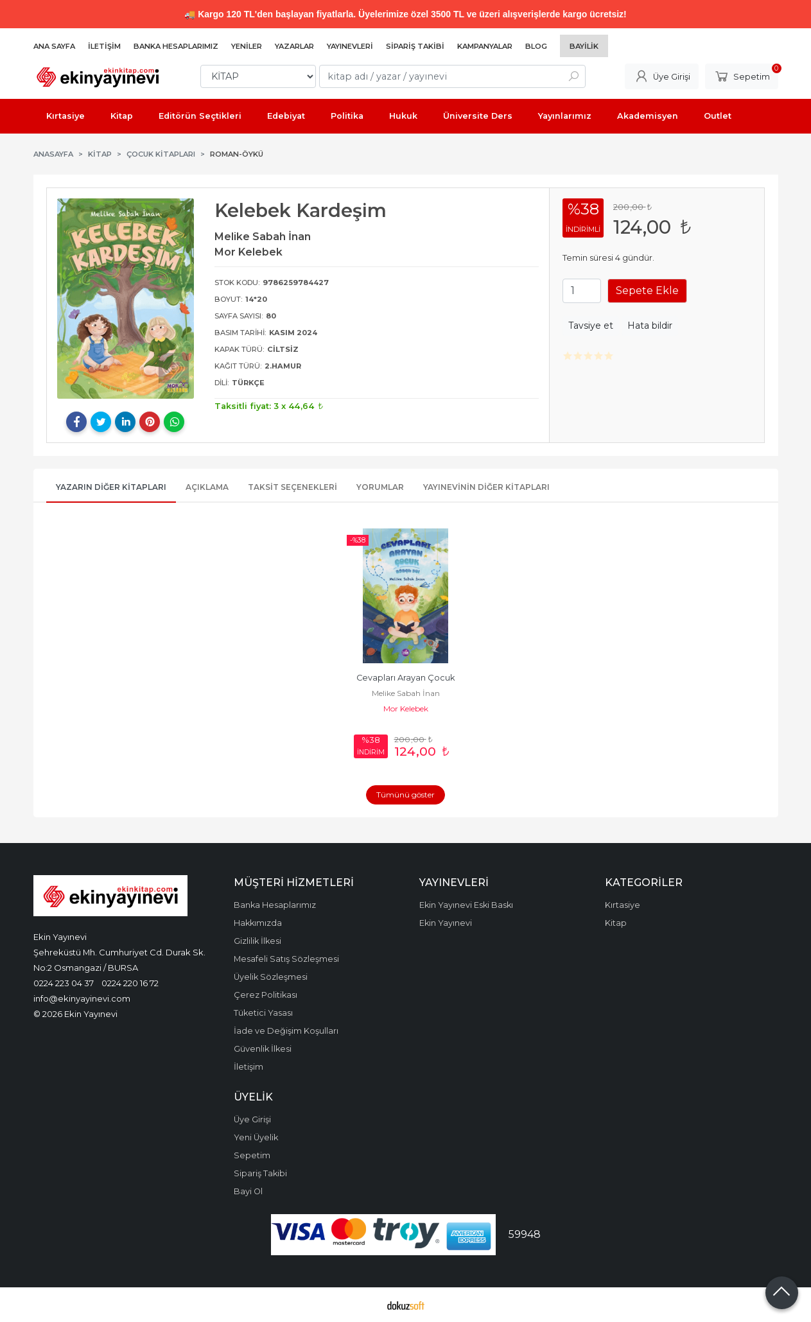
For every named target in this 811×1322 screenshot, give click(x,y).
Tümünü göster (405, 794)
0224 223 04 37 (63, 983)
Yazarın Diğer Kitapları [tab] (111, 487)
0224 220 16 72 (130, 983)
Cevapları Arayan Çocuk (405, 678)
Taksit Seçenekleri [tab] (292, 487)
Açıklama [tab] (207, 487)
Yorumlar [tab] (380, 487)
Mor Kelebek (405, 708)
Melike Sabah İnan (406, 693)
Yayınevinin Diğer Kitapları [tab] (486, 487)
